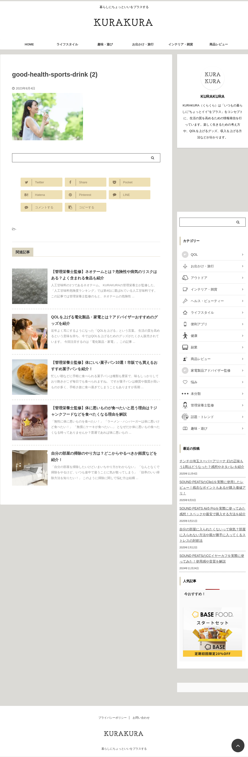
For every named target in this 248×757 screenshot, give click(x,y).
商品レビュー (218, 44)
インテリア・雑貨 (180, 44)
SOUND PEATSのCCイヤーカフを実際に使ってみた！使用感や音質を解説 (211, 558)
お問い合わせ (141, 717)
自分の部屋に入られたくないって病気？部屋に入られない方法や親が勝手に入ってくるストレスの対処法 (212, 534)
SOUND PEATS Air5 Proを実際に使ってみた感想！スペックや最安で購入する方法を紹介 (212, 511)
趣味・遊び (105, 44)
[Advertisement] (212, 179)
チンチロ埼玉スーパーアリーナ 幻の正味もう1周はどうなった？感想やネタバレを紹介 (211, 464)
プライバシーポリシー (112, 717)
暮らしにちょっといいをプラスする (124, 748)
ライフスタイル (67, 44)
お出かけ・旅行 (143, 44)
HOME (29, 44)
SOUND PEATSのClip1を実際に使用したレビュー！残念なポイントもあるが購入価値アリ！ (212, 487)
